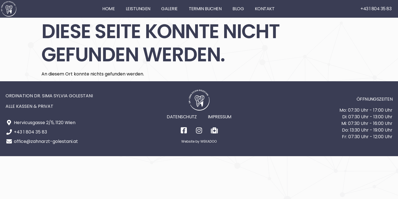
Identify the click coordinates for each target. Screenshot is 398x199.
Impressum (219, 117)
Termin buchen (205, 9)
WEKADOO (208, 141)
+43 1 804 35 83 (375, 9)
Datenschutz (182, 117)
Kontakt (264, 9)
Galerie (169, 9)
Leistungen (138, 9)
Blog (238, 9)
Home (108, 9)
